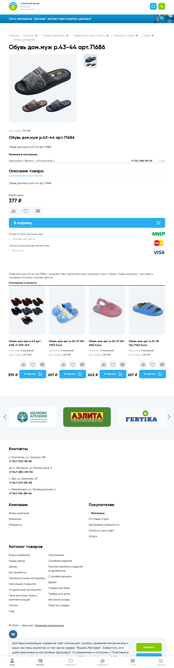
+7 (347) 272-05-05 (29, 3)
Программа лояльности (104, 524)
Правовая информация (49, 625)
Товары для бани (59, 588)
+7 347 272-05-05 (20, 482)
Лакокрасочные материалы (27, 578)
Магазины (98, 513)
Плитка (13, 605)
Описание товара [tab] (26, 170)
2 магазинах (102, 351)
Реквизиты (15, 524)
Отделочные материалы (25, 589)
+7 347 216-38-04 (20, 493)
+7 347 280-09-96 (141, 160)
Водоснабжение (19, 555)
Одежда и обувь (125, 35)
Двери (52, 582)
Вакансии (15, 519)
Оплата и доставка (101, 530)
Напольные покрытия (22, 583)
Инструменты (17, 572)
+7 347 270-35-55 (20, 461)
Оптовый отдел (99, 519)
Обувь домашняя (24, 39)
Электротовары (58, 605)
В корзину (87, 222)
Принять (149, 647)
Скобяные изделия (60, 560)
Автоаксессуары (59, 599)
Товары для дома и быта (91, 35)
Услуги (93, 536)
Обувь (148, 35)
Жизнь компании (19, 513)
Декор (13, 566)
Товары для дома (55, 35)
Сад (11, 611)
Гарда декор (17, 560)
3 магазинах (22, 351)
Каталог (30, 35)
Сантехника (56, 555)
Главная (14, 35)
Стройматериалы (60, 576)
